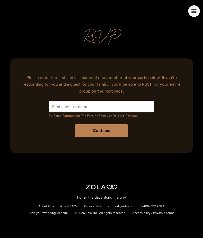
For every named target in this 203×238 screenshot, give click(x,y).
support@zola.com (121, 206)
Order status (93, 206)
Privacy (158, 213)
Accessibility (141, 213)
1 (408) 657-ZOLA (153, 206)
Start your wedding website (48, 213)
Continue (101, 130)
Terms (170, 213)
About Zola (46, 206)
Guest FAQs (69, 206)
